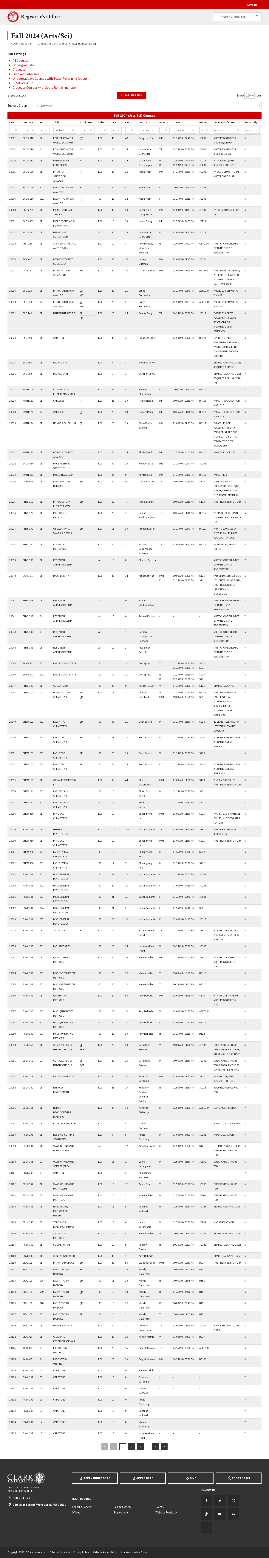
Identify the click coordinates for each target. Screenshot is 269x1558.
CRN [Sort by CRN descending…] (11, 122)
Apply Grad (145, 1478)
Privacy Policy (81, 1552)
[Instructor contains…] (147, 130)
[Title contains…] (64, 130)
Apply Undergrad (97, 1478)
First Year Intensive (26, 74)
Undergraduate (23, 65)
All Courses (20, 60)
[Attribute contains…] (87, 130)
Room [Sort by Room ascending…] (203, 122)
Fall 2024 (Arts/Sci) (84, 43)
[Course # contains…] (29, 130)
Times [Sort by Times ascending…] (176, 122)
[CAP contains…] (117, 130)
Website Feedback (166, 1512)
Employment (121, 1512)
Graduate (19, 69)
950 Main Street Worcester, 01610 (39, 1505)
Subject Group (17, 105)
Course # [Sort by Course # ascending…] (28, 122)
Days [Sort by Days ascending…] (162, 122)
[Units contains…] (103, 130)
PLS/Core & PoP (24, 83)
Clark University (22, 43)
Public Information (60, 1552)
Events (159, 1507)
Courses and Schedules (52, 43)
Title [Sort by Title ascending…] (56, 122)
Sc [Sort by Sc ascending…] (41, 122)
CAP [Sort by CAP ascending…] (114, 122)
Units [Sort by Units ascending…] (101, 122)
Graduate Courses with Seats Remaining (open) (45, 87)
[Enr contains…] (130, 130)
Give (193, 1478)
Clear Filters (131, 95)
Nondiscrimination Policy (134, 1552)
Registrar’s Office (40, 16)
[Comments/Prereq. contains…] (227, 130)
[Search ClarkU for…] (237, 16)
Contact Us (241, 1478)
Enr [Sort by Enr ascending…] (127, 122)
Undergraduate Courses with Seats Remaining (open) (50, 78)
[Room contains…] (204, 130)
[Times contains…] (184, 130)
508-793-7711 (22, 1498)
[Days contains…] (164, 130)
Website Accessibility (105, 1552)
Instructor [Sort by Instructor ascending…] (145, 122)
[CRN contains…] (14, 130)
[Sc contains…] (45, 130)
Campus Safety (122, 1507)
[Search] (257, 17)
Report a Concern (82, 1507)
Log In (252, 4)
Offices (76, 1512)
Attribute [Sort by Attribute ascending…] (86, 122)
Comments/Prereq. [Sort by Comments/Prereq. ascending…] (225, 122)
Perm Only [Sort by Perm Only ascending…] (251, 122)
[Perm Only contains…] (252, 130)
